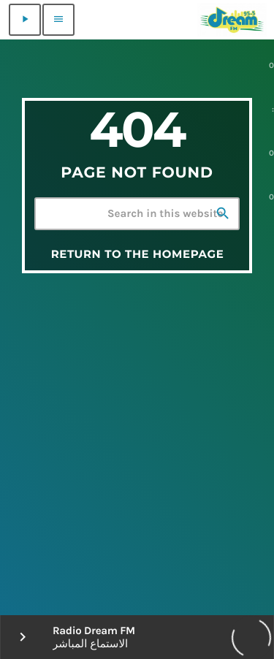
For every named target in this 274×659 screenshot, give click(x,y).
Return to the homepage (137, 254)
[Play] (25, 20)
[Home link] (232, 20)
